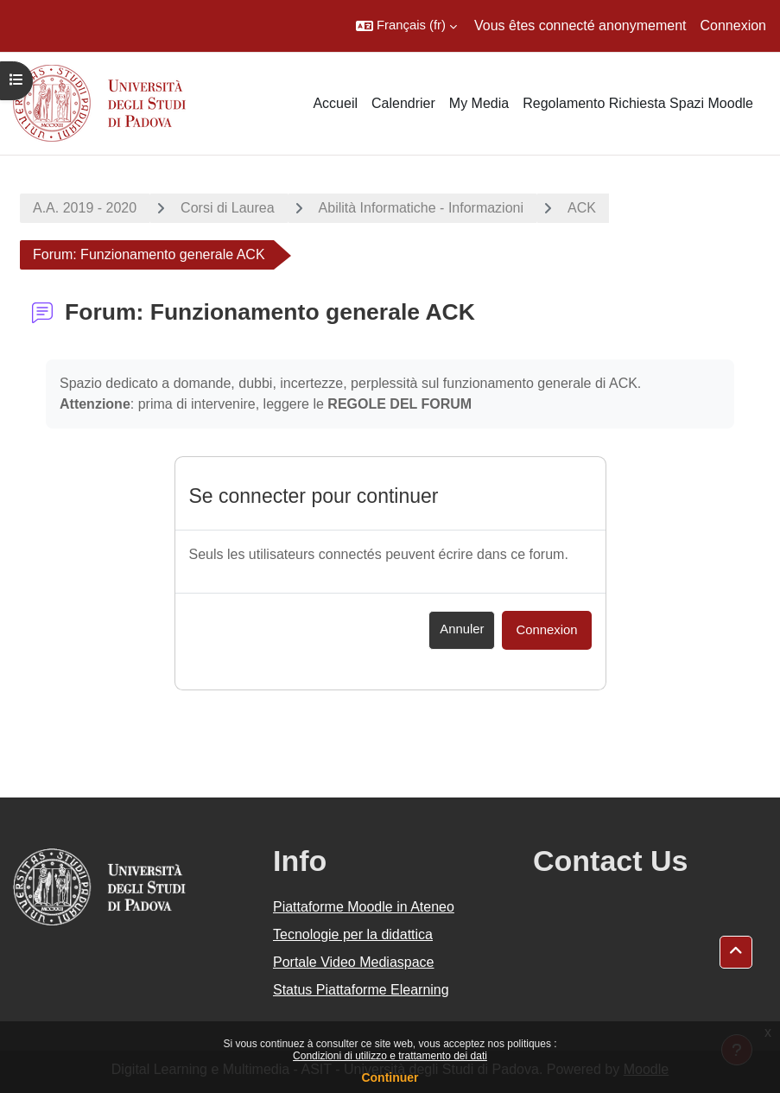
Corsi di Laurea (228, 207)
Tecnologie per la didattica (353, 934)
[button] (406, 26)
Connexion (734, 25)
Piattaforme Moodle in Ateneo (363, 906)
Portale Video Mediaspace (353, 962)
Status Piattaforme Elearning (361, 989)
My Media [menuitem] (479, 103)
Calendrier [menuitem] (403, 103)
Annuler (462, 629)
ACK (582, 207)
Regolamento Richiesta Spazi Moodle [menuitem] (638, 103)
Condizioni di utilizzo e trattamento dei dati (390, 1056)
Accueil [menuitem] (335, 103)
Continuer (389, 1077)
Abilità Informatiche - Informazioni (421, 207)
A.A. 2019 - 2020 (84, 207)
